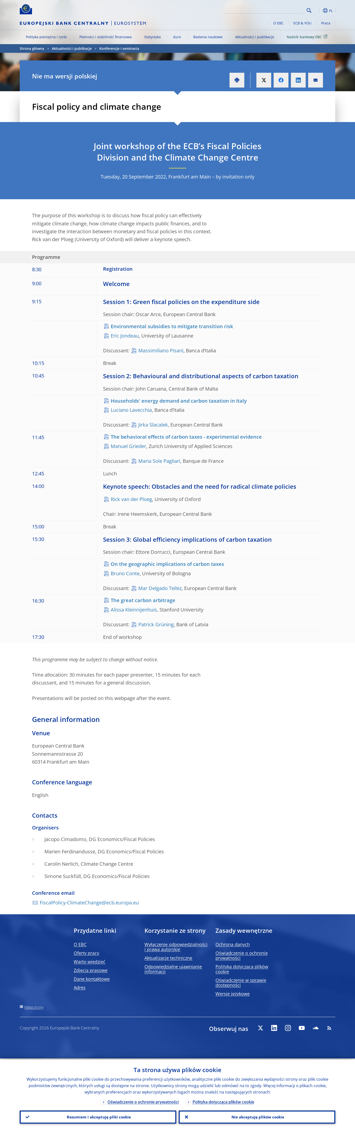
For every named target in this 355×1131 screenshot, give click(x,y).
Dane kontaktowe (92, 979)
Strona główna (32, 48)
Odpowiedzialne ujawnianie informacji (173, 969)
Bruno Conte (125, 573)
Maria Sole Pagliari (159, 461)
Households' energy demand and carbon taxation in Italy (179, 400)
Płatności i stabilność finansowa (105, 37)
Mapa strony (33, 1007)
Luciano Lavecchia (131, 410)
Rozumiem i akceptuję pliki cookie (98, 1116)
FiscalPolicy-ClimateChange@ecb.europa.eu (89, 902)
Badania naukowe (208, 37)
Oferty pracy (86, 953)
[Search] (280, 10)
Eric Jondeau (125, 335)
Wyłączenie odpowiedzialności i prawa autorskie (176, 946)
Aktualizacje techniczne (168, 958)
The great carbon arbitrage (143, 600)
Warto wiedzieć (89, 962)
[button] (318, 10)
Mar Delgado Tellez (160, 588)
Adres (80, 987)
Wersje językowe (232, 994)
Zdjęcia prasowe (90, 970)
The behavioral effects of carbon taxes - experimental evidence (186, 436)
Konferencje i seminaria (119, 48)
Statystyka (152, 37)
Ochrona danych (232, 944)
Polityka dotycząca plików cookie (241, 969)
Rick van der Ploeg (131, 499)
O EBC (278, 23)
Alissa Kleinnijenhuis (134, 609)
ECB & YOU (302, 23)
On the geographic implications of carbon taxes (167, 564)
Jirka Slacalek (153, 424)
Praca (325, 23)
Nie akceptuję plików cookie (257, 1116)
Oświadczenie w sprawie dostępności (240, 982)
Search (309, 10)
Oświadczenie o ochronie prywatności (241, 955)
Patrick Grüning (156, 624)
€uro (177, 37)
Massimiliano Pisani (160, 350)
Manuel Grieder (128, 446)
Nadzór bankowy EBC (308, 36)
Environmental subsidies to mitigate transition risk (172, 326)
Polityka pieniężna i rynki (46, 37)
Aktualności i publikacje (254, 37)
